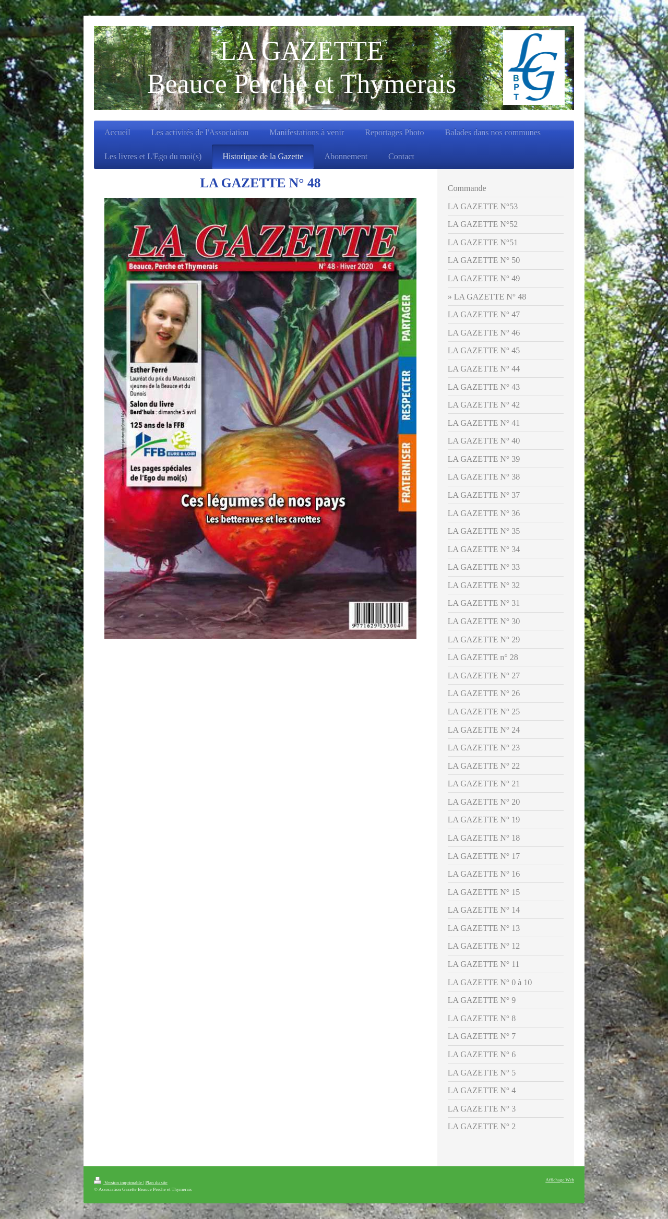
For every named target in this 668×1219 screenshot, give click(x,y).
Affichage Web (559, 1179)
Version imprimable (118, 1182)
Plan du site (156, 1182)
